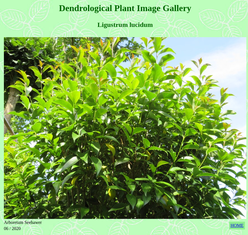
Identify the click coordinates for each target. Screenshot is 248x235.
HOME (237, 225)
